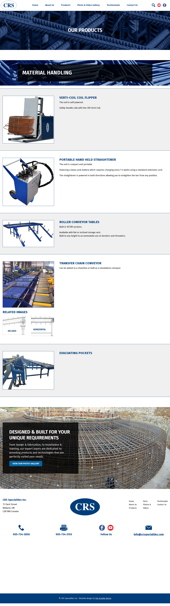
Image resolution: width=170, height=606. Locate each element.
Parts (145, 504)
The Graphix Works (103, 601)
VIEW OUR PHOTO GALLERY (31, 464)
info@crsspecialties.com (149, 537)
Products (65, 5)
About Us (49, 5)
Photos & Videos (147, 509)
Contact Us (132, 5)
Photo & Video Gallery (88, 5)
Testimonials (113, 5)
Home (35, 5)
